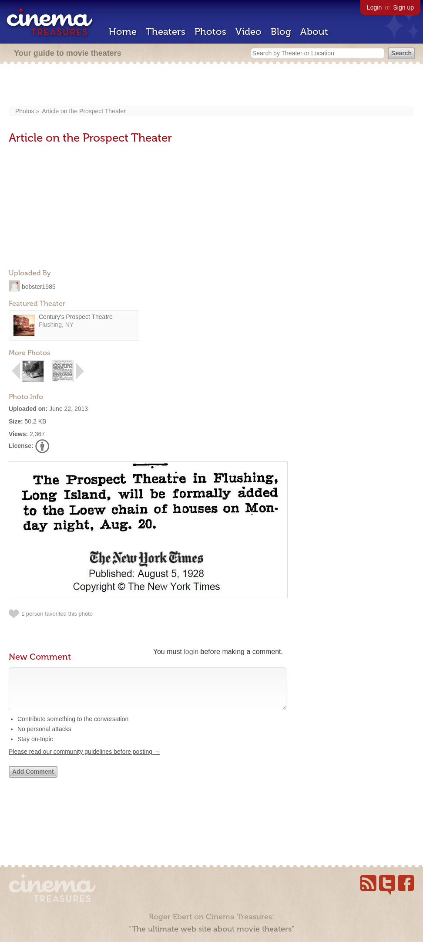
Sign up (403, 7)
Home (123, 31)
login (191, 651)
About (314, 31)
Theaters (165, 31)
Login (374, 7)
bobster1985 (39, 286)
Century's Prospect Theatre (76, 316)
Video (248, 31)
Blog (281, 31)
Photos (210, 31)
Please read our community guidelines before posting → (84, 760)
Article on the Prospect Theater (84, 111)
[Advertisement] (211, 86)
